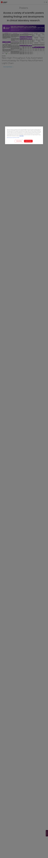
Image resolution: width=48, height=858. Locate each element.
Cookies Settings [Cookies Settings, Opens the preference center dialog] (19, 141)
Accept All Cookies (28, 141)
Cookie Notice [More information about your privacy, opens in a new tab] (21, 135)
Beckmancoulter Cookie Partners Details (13, 137)
